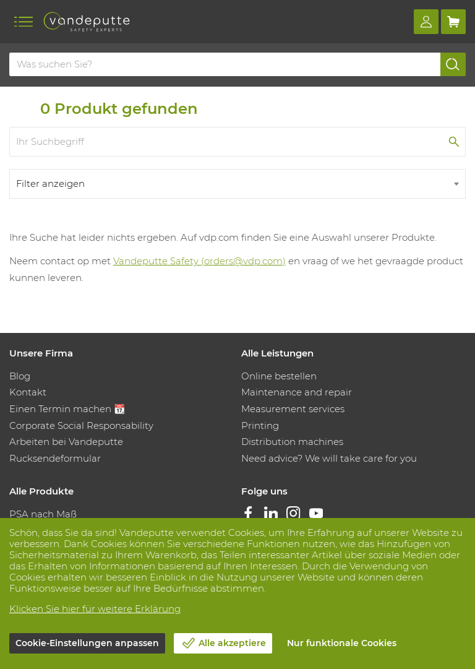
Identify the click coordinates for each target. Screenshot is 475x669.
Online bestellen (279, 376)
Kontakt (27, 392)
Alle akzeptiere (232, 643)
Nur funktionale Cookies (341, 643)
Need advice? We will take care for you (329, 458)
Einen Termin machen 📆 (67, 409)
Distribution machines (292, 441)
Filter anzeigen (50, 183)
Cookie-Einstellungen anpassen (87, 643)
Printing (260, 425)
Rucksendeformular (55, 458)
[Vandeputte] (86, 22)
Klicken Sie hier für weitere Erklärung (95, 609)
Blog (19, 376)
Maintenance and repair (296, 392)
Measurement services (292, 409)
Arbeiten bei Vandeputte (66, 441)
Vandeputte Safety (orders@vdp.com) (199, 261)
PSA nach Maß (43, 514)
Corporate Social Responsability (81, 425)
